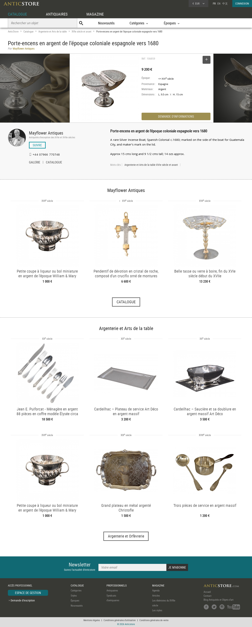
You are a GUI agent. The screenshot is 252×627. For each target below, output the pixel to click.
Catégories (76, 590)
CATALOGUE (17, 14)
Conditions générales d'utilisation (120, 620)
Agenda (155, 590)
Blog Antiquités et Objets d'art (218, 599)
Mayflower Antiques (46, 133)
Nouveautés (106, 23)
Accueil (207, 592)
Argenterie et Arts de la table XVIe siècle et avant (151, 164)
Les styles (157, 610)
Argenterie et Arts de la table (52, 31)
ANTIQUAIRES (57, 14)
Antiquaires (112, 590)
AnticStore (13, 31)
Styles (74, 595)
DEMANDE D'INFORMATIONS (176, 116)
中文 (225, 3)
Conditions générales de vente (154, 620)
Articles (156, 595)
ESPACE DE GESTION (28, 593)
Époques (75, 600)
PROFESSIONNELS (117, 585)
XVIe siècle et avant (81, 31)
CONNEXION (242, 3)
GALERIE (34, 162)
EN (218, 3)
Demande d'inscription (23, 600)
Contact (207, 595)
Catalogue (28, 31)
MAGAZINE (95, 14)
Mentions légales (91, 620)
